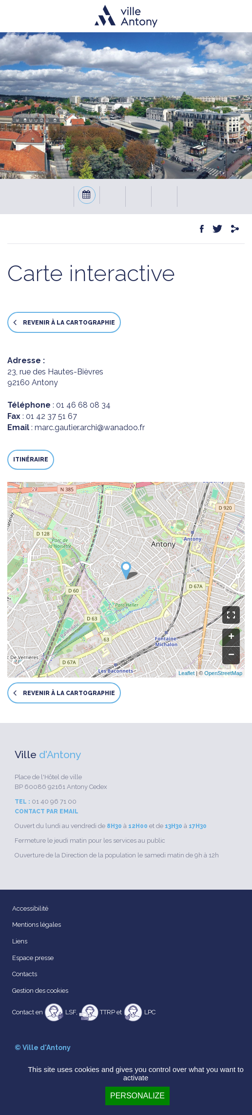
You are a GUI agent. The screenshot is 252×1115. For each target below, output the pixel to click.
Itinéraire (30, 459)
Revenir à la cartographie (64, 322)
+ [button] (231, 637)
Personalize (137, 1096)
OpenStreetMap (223, 673)
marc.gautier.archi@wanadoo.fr (90, 427)
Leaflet (186, 673)
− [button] (231, 655)
